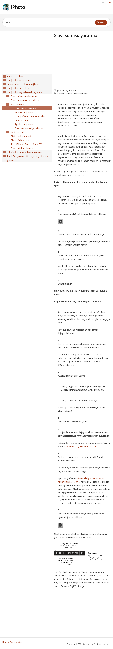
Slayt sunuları (17, 103)
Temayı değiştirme (24, 110)
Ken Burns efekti (98, 150)
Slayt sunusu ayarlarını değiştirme (80, 446)
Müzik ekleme (21, 118)
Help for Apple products (13, 642)
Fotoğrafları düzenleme (18, 87)
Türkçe (105, 2)
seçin (92, 203)
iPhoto (18, 7)
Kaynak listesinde (84, 407)
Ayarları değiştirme (24, 122)
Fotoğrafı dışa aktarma (22, 145)
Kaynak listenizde (95, 157)
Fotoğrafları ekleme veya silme (30, 114)
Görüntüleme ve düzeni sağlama (22, 83)
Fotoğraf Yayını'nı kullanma (24, 95)
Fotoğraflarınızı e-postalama (25, 99)
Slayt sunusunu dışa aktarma (29, 126)
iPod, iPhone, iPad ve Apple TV (26, 141)
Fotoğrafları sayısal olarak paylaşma (24, 91)
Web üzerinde (18, 129)
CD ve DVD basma (20, 137)
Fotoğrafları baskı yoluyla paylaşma (23, 149)
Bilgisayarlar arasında (21, 133)
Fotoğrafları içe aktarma (18, 80)
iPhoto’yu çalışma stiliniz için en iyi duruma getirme (27, 154)
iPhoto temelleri (14, 76)
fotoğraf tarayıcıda (77, 435)
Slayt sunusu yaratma (25, 106)
